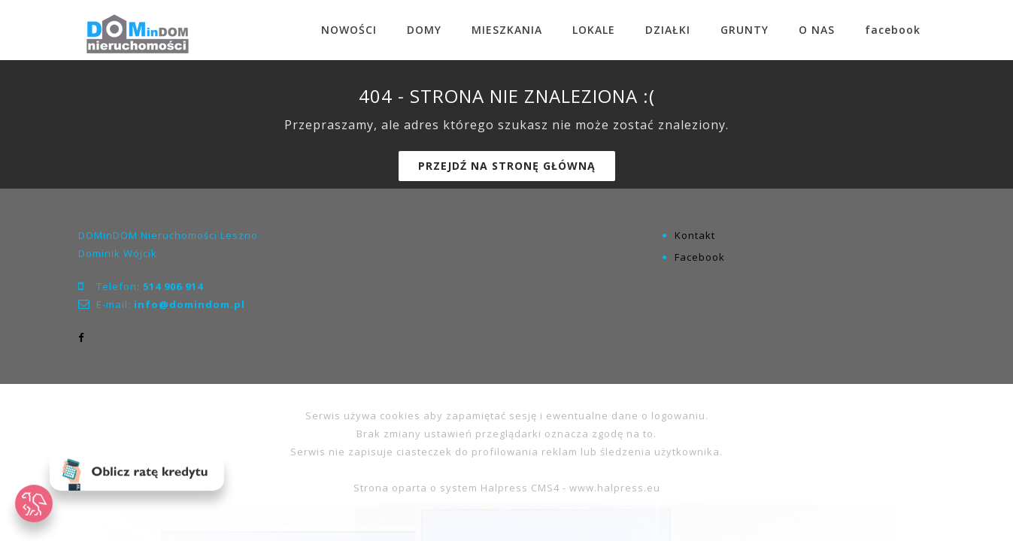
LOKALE (593, 30)
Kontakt (695, 235)
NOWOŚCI (349, 30)
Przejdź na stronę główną (507, 166)
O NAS (817, 30)
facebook (892, 30)
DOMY (424, 30)
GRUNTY (744, 30)
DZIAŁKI (667, 30)
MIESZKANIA (507, 30)
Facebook (700, 257)
